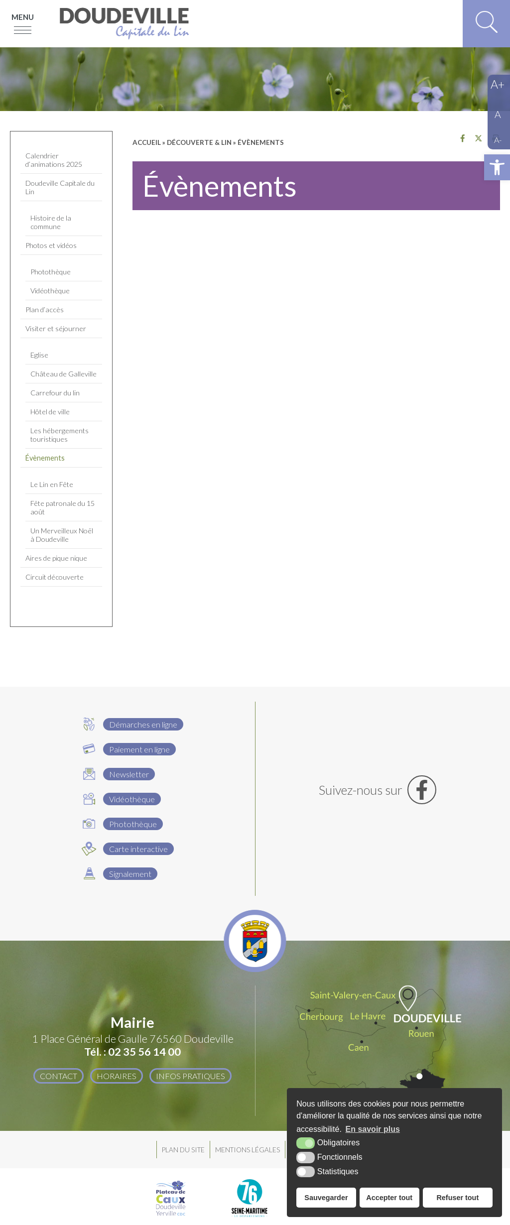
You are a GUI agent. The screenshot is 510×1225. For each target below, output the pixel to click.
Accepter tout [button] (389, 1198)
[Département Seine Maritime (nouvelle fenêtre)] (249, 1198)
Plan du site (183, 1150)
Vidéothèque (50, 290)
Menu (22, 16)
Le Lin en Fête (51, 484)
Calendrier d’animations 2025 (53, 159)
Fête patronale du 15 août (62, 507)
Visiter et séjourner (55, 328)
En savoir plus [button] (373, 1129)
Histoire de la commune (50, 222)
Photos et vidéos (51, 245)
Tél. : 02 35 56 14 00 (132, 1051)
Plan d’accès (44, 309)
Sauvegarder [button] (326, 1198)
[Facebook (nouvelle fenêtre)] (377, 789)
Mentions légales (247, 1150)
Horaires (116, 1076)
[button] (497, 167)
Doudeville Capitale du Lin (60, 187)
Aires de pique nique (56, 558)
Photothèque (50, 271)
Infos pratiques (191, 1076)
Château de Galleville (63, 373)
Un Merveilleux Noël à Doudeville (61, 534)
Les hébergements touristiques (59, 434)
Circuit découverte (54, 577)
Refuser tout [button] (457, 1198)
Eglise (39, 355)
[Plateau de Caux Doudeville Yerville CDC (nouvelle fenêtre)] (170, 1198)
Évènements (45, 458)
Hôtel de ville (50, 411)
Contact (58, 1076)
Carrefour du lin (55, 392)
